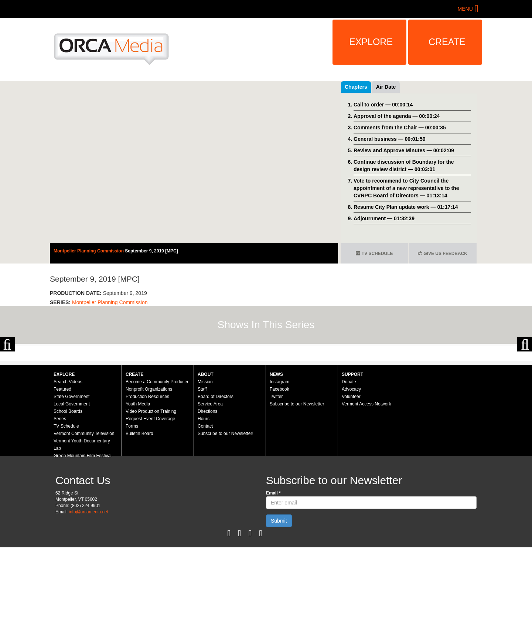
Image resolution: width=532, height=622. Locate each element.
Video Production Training (151, 486)
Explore (371, 42)
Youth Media (138, 478)
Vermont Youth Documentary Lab (82, 519)
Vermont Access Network (366, 478)
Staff (202, 463)
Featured (62, 463)
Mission (205, 456)
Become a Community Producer (157, 456)
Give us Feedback (442, 253)
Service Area (210, 478)
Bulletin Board (139, 508)
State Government (71, 471)
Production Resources (147, 471)
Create (447, 42)
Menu (465, 9)
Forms (132, 500)
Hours (203, 493)
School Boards (68, 486)
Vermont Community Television (84, 508)
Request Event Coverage (150, 493)
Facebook (279, 463)
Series (60, 493)
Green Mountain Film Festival (83, 530)
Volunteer (351, 471)
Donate (349, 456)
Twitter (276, 471)
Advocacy (351, 463)
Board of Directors (215, 471)
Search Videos (68, 456)
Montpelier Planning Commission (89, 251)
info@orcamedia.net (88, 586)
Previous (7, 381)
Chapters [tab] (356, 87)
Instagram (279, 456)
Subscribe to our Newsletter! (225, 508)
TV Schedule (374, 253)
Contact (205, 500)
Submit (279, 595)
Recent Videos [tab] (394, 87)
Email (273, 567)
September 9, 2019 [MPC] (151, 251)
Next (524, 381)
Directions (207, 486)
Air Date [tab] (430, 87)
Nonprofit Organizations (149, 463)
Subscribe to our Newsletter (297, 478)
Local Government (72, 478)
